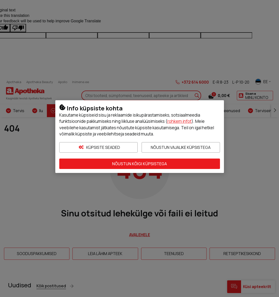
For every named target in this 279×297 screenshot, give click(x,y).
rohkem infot (179, 121)
